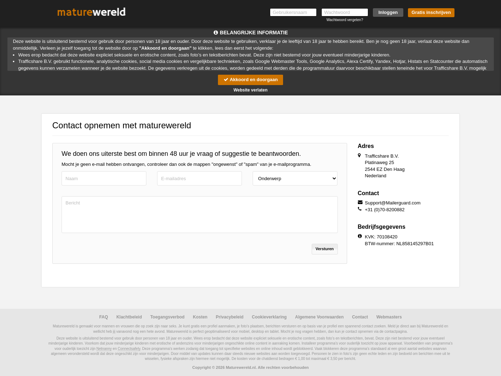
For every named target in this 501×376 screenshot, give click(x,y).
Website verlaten (250, 90)
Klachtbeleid (129, 317)
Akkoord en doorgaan (250, 79)
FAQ (103, 317)
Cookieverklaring (269, 317)
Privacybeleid (229, 317)
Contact (360, 317)
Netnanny (104, 349)
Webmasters (389, 317)
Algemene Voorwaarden (319, 317)
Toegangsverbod (167, 317)
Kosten (200, 317)
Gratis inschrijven (431, 12)
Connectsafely (129, 349)
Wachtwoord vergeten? (344, 20)
